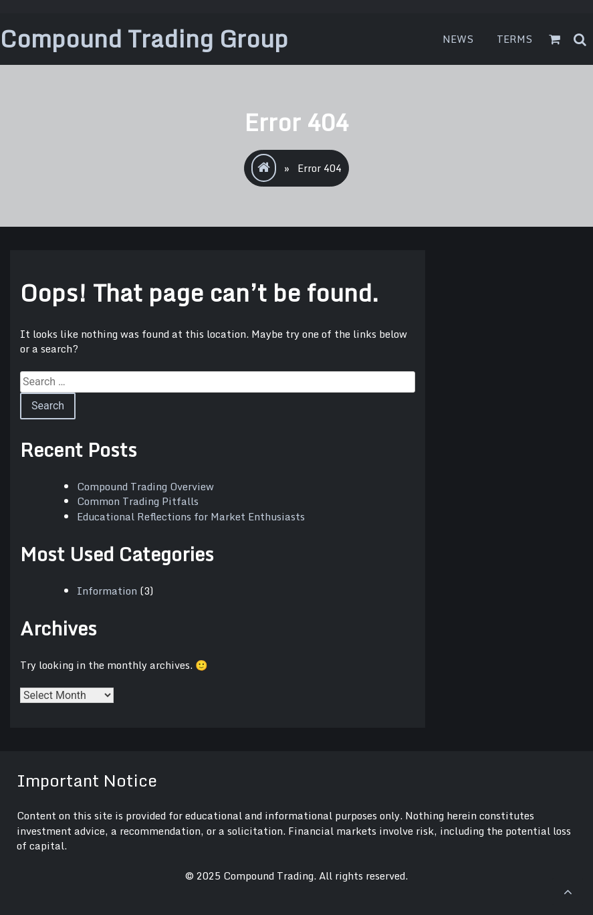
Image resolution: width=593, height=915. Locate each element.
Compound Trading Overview (145, 486)
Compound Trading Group (144, 38)
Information (107, 591)
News (458, 39)
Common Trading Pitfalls (138, 501)
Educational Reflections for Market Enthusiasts (191, 516)
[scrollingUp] (567, 891)
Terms (515, 39)
